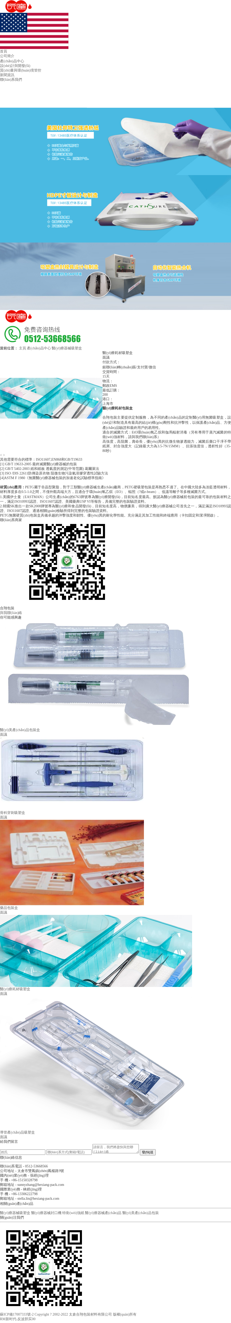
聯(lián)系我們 (11, 80)
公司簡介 (7, 56)
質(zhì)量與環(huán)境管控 (20, 70)
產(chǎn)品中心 (12, 61)
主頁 (22, 348)
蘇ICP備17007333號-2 (17, 1316)
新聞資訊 (7, 75)
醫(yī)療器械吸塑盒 (67, 348)
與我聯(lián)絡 (11, 613)
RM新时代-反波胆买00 (17, 1320)
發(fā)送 (153, 1154)
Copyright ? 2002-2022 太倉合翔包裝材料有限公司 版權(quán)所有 (85, 1316)
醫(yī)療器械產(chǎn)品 (103, 1214)
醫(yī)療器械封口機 (46, 1214)
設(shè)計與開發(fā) (15, 66)
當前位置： (9, 348)
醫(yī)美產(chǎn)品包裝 (140, 1214)
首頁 (3, 51)
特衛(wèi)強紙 (73, 1214)
